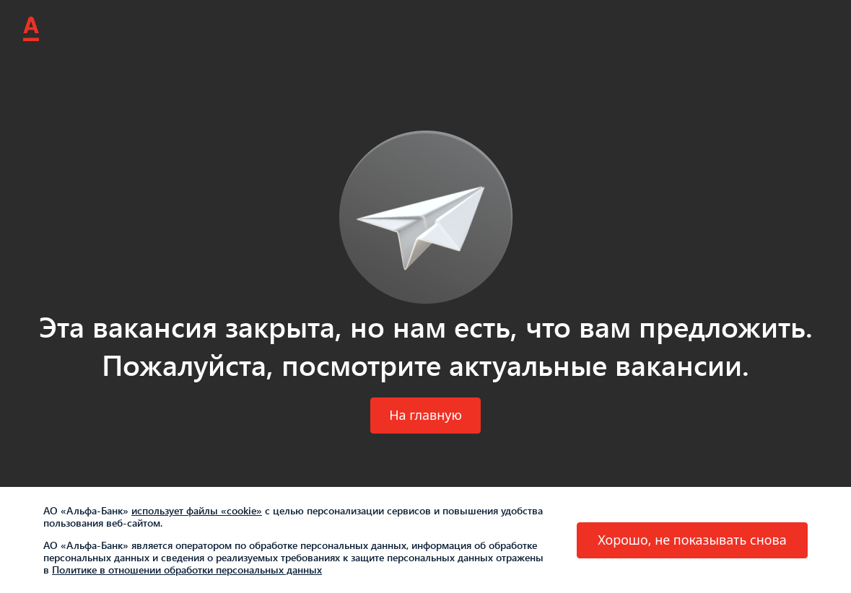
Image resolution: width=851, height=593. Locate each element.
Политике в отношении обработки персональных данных (187, 569)
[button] (425, 415)
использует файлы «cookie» (196, 510)
